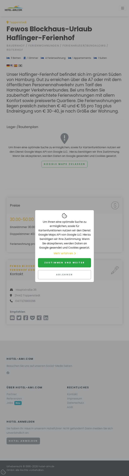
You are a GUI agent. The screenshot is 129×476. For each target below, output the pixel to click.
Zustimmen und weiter (64, 262)
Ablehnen (64, 274)
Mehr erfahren (65, 253)
